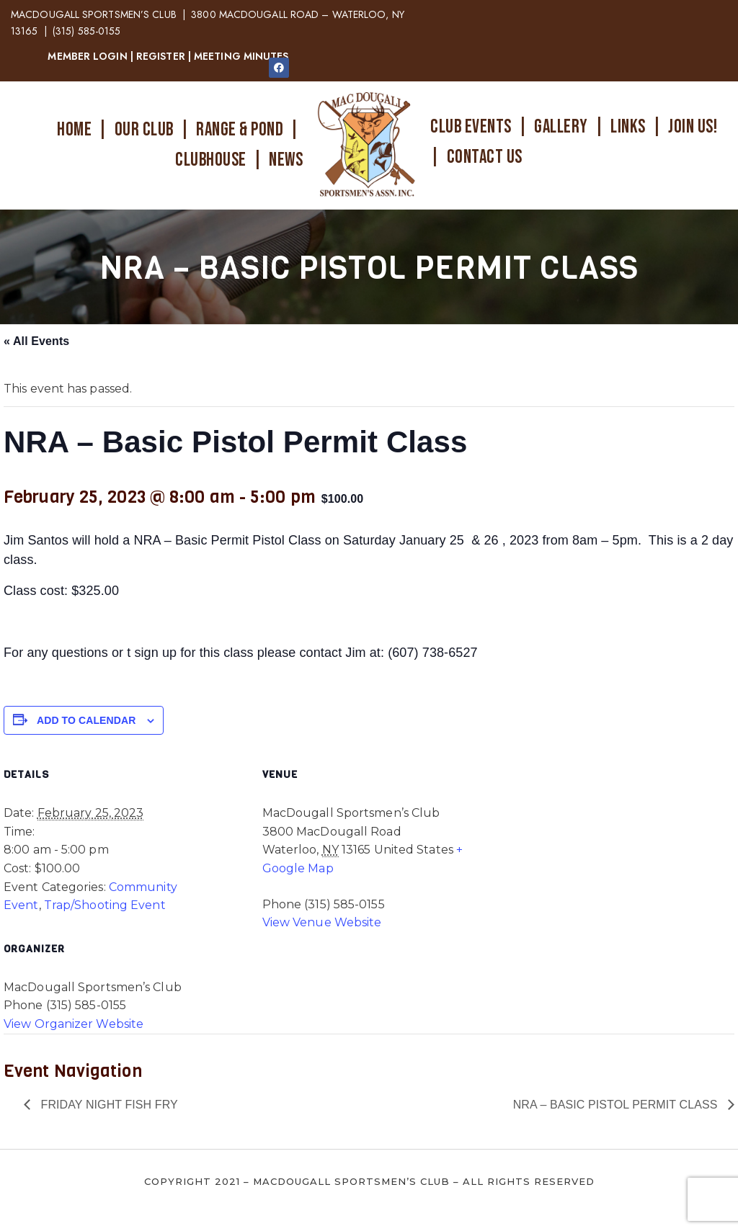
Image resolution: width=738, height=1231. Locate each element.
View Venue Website (322, 922)
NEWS (286, 160)
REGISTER (160, 56)
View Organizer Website (73, 1024)
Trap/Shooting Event (105, 905)
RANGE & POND (239, 130)
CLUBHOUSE (210, 160)
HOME (74, 130)
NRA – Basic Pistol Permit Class (617, 1104)
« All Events (36, 341)
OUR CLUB (144, 130)
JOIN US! (692, 127)
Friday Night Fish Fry (107, 1104)
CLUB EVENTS (471, 127)
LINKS (628, 127)
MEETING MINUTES (241, 56)
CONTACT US (485, 157)
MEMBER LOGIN (87, 56)
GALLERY (561, 127)
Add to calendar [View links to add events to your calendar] (86, 720)
